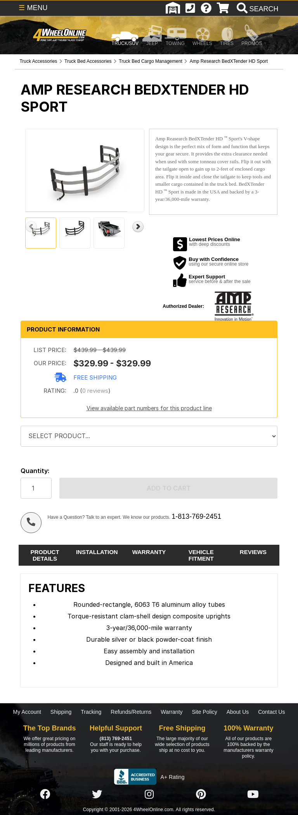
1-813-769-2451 (196, 516)
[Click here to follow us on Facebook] (45, 794)
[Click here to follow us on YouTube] (253, 794)
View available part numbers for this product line (149, 408)
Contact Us (271, 712)
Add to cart (169, 488)
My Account (27, 712)
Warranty (171, 712)
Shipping (61, 712)
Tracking (91, 712)
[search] (257, 9)
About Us (238, 712)
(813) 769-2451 (116, 738)
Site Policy (204, 712)
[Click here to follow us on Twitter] (97, 794)
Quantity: (35, 471)
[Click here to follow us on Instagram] (149, 794)
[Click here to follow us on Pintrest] (201, 794)
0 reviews (95, 390)
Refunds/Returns (131, 712)
